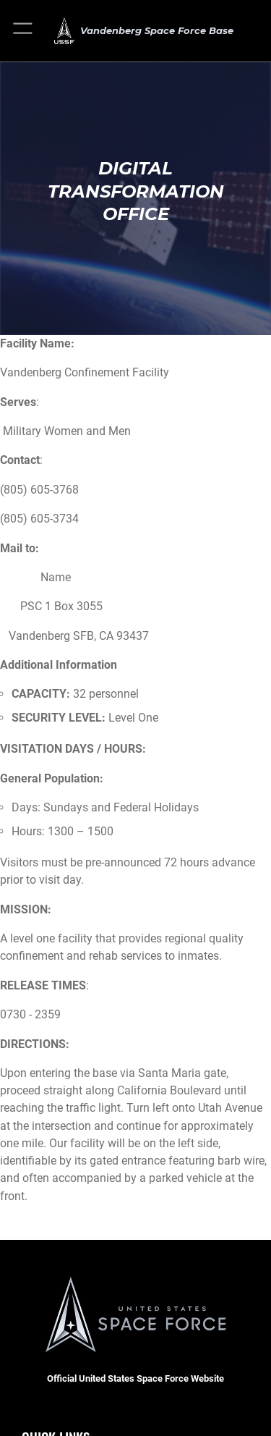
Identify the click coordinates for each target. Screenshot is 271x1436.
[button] (23, 31)
